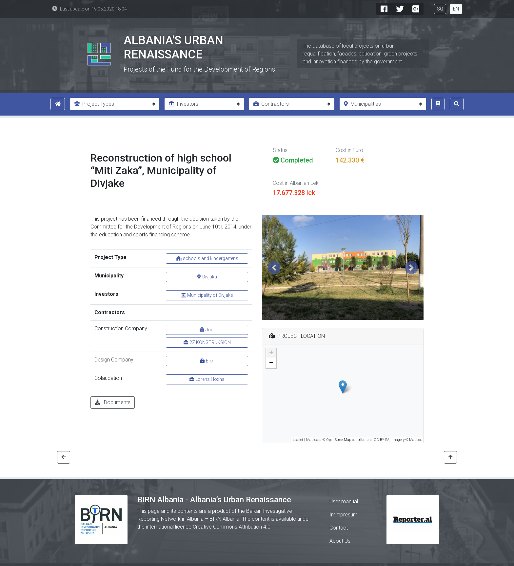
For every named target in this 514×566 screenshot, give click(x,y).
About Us (339, 541)
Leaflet (298, 440)
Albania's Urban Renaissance (173, 47)
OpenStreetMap (338, 440)
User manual (343, 501)
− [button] (271, 363)
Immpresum (343, 515)
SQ (440, 8)
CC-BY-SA (381, 440)
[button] (274, 267)
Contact (338, 528)
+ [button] (271, 353)
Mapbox (415, 440)
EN (456, 8)
